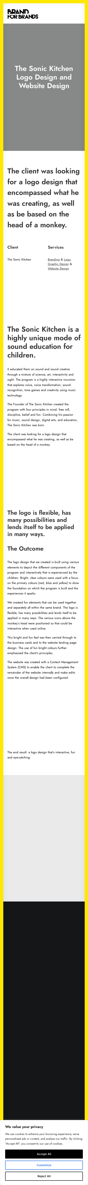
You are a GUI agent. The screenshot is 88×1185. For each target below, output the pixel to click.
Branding (54, 259)
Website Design (58, 268)
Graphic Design (58, 264)
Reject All (44, 1176)
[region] (44, 1152)
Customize (44, 1165)
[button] (78, 13)
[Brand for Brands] (22, 13)
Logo (67, 259)
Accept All (44, 1154)
